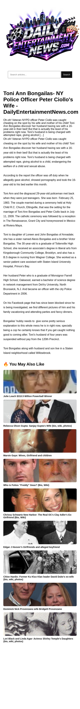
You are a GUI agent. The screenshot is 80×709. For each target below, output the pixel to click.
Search (66, 74)
